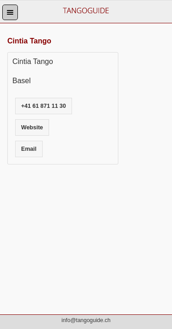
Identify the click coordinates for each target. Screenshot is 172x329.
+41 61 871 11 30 (43, 106)
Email (28, 149)
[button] (10, 12)
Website (32, 127)
